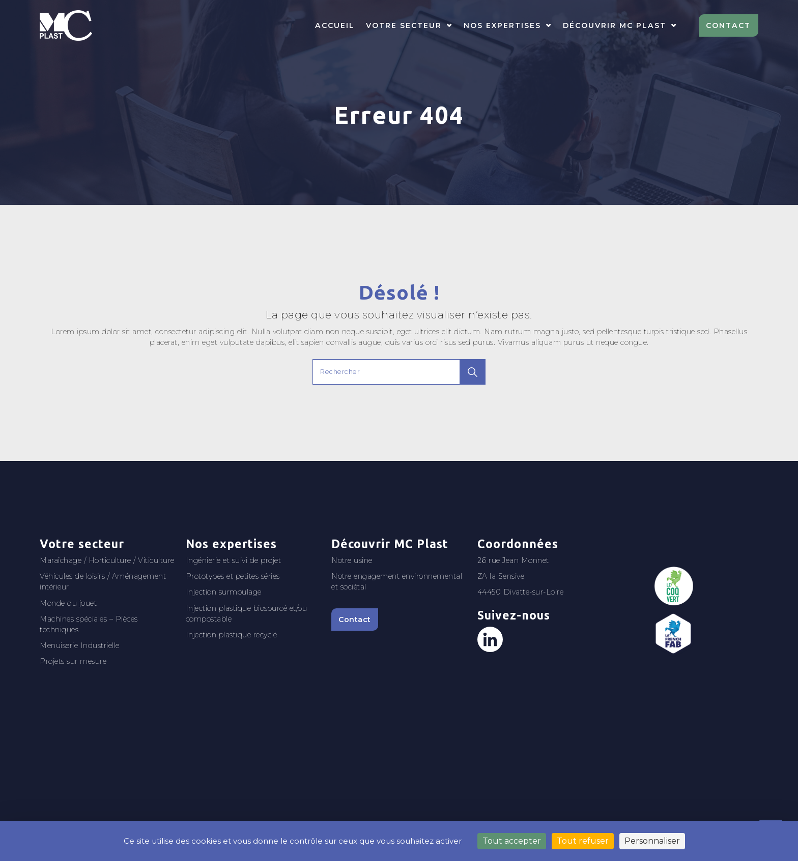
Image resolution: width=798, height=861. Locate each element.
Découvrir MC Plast (614, 25)
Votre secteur (404, 25)
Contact (728, 25)
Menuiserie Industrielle (80, 645)
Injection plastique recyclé (231, 634)
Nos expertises (502, 25)
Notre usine (352, 560)
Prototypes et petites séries (233, 576)
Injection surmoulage (224, 592)
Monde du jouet (68, 603)
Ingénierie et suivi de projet (233, 560)
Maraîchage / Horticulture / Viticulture (107, 560)
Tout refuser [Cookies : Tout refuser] (583, 841)
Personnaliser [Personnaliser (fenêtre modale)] (652, 841)
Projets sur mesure (73, 661)
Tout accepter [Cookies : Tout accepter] (511, 841)
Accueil (335, 25)
